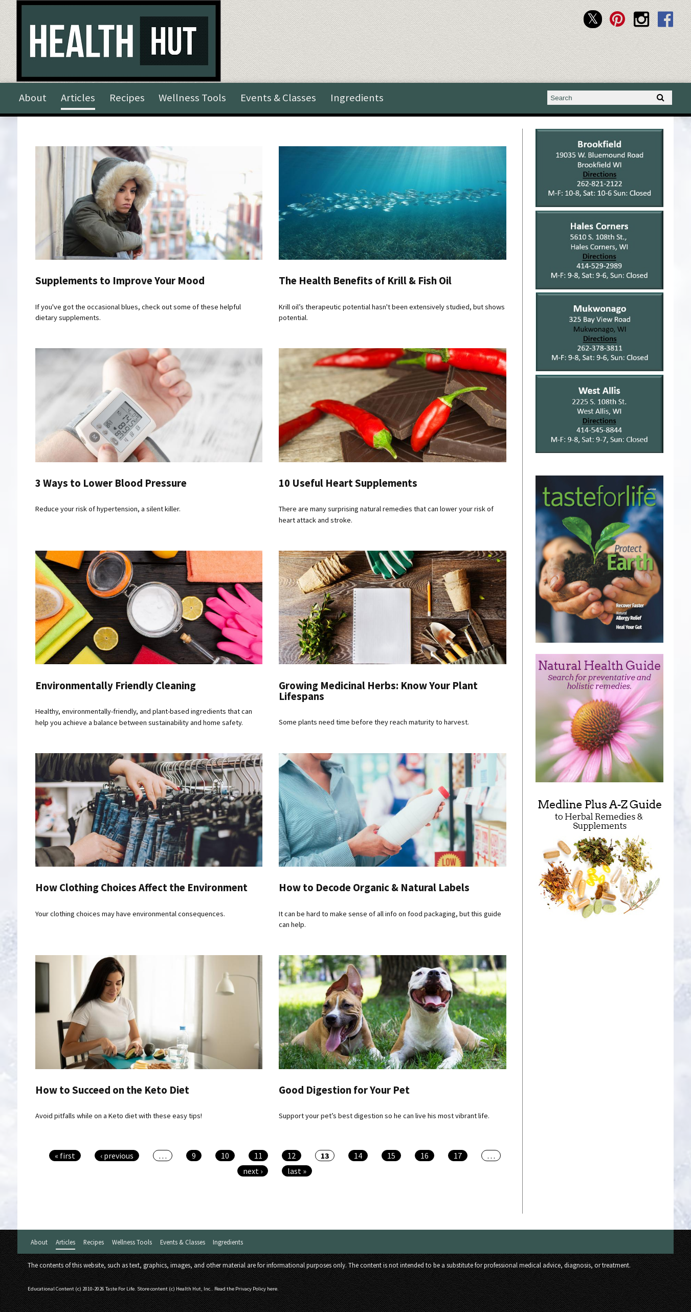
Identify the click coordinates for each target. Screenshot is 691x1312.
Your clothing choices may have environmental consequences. (130, 913)
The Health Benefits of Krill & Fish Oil (365, 280)
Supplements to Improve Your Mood (120, 280)
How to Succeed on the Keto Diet (112, 1090)
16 (424, 1155)
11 (258, 1155)
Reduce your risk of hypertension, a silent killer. (108, 508)
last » (296, 1171)
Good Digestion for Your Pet (344, 1090)
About (33, 97)
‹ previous (116, 1155)
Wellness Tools (192, 97)
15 (391, 1155)
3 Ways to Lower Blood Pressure (111, 483)
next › (252, 1171)
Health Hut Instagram (641, 19)
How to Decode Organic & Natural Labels (374, 887)
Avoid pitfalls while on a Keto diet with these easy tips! (118, 1115)
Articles (78, 97)
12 (291, 1155)
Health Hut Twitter (592, 19)
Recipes (127, 97)
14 (358, 1155)
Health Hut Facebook (666, 19)
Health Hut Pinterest (617, 19)
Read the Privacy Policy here (245, 1288)
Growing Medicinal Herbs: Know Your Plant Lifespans (378, 691)
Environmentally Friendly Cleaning (115, 685)
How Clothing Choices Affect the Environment (141, 887)
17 (458, 1155)
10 (225, 1155)
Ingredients (357, 97)
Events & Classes (278, 97)
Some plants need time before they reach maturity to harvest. (374, 722)
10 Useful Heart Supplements (348, 483)
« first (65, 1155)
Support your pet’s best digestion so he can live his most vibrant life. (384, 1115)
